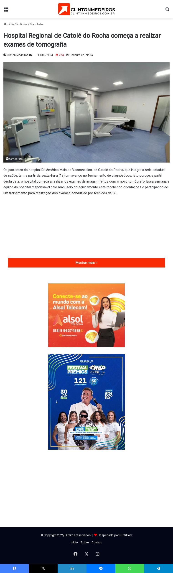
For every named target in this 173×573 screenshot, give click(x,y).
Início (8, 24)
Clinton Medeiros (17, 55)
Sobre (85, 542)
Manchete (36, 24)
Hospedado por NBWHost (115, 535)
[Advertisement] (86, 233)
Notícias (21, 24)
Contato (97, 542)
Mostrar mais (86, 263)
